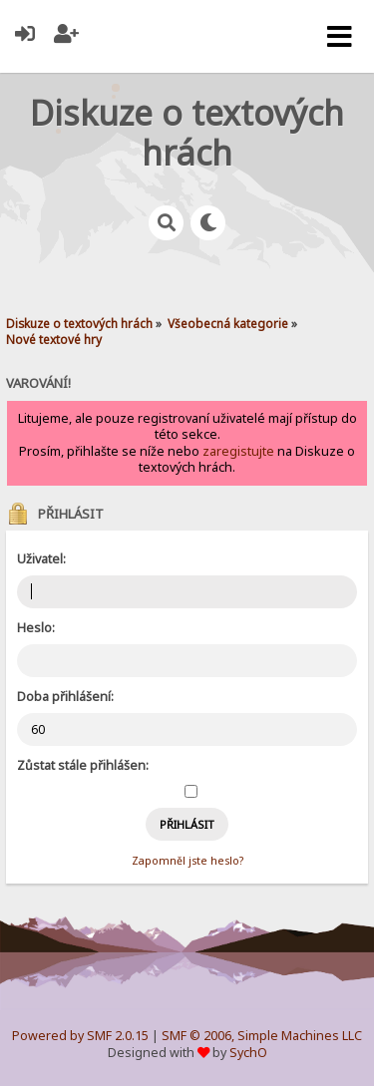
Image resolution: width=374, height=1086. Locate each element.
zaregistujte (238, 451)
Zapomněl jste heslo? (187, 861)
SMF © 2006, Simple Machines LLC (262, 1035)
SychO (248, 1052)
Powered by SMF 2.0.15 (80, 1035)
